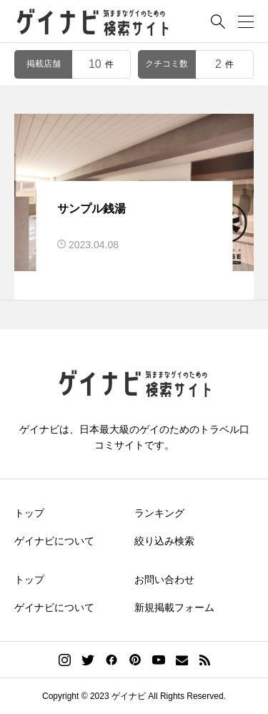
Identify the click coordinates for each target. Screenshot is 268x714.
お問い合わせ (164, 579)
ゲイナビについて (54, 541)
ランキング (159, 513)
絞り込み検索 (164, 541)
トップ (29, 513)
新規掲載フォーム (174, 607)
